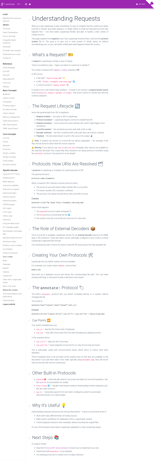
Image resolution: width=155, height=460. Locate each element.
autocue (42, 382)
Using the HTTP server (11, 174)
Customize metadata (11, 185)
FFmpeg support (9, 106)
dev (18, 4)
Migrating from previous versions (12, 19)
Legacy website (9, 304)
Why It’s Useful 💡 (49, 405)
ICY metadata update (11, 227)
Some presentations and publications (12, 295)
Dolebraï (6, 272)
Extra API (6, 75)
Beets (5, 261)
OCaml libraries (8, 300)
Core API (6, 71)
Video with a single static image (12, 281)
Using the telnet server (11, 224)
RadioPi (6, 268)
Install (5, 14)
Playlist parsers (8, 178)
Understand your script (11, 54)
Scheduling (7, 102)
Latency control (9, 98)
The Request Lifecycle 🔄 (56, 106)
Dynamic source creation (12, 245)
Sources (6, 138)
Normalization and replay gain (12, 232)
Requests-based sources (12, 238)
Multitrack (6, 94)
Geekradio (6, 264)
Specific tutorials (10, 170)
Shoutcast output (9, 242)
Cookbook (7, 58)
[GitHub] (26, 4)
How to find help (9, 36)
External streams (9, 197)
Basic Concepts (10, 90)
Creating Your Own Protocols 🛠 (62, 255)
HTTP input (7, 212)
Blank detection (8, 182)
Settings (6, 87)
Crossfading (7, 249)
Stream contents (9, 153)
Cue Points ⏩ (41, 320)
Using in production (10, 253)
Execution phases (9, 165)
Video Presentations (10, 32)
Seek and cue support (11, 189)
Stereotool (7, 220)
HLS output (7, 208)
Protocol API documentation (56, 448)
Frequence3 (7, 276)
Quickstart (7, 47)
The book (6, 29)
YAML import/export (10, 128)
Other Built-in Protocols (54, 373)
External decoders (9, 193)
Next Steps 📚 (45, 437)
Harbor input (7, 216)
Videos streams (9, 113)
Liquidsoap (7, 4)
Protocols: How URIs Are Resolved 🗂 (67, 163)
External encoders (9, 201)
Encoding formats (10, 109)
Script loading (8, 161)
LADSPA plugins (9, 205)
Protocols (6, 83)
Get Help (140, 4)
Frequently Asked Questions (9, 41)
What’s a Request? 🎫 (52, 54)
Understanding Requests (66, 18)
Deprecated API (8, 79)
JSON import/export (10, 121)
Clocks (5, 142)
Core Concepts (9, 134)
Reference (7, 64)
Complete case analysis (12, 51)
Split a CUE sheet (9, 286)
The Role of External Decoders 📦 (64, 228)
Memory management (11, 117)
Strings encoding (9, 157)
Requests (6, 146)
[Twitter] (30, 4)
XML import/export (10, 125)
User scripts (8, 257)
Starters (6, 25)
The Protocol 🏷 (58, 287)
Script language (9, 68)
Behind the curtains (10, 290)
